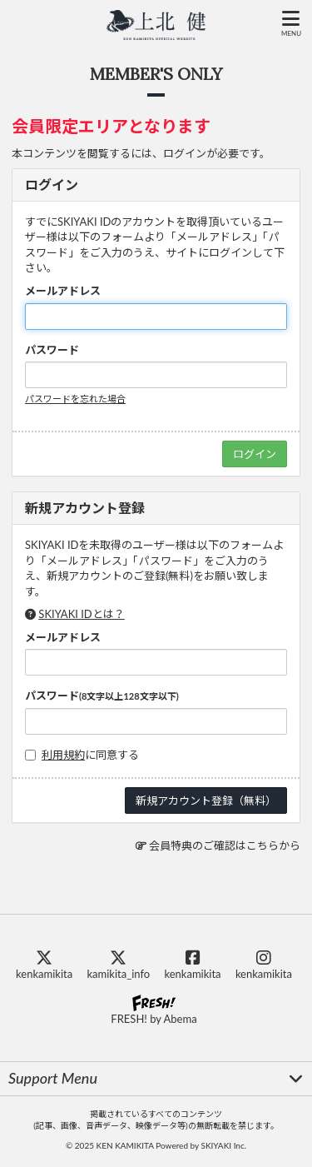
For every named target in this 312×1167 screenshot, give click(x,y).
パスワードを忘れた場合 (75, 398)
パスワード (52, 350)
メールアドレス (63, 290)
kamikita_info (118, 965)
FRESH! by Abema (153, 1010)
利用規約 (63, 754)
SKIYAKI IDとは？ (81, 614)
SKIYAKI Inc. (223, 1145)
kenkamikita (44, 965)
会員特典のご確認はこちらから (224, 845)
